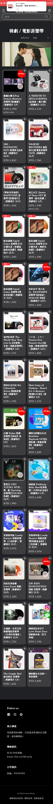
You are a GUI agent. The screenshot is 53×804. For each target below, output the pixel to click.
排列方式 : (25, 37)
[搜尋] (46, 16)
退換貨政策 (39, 798)
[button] (3, 10)
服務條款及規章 (16, 798)
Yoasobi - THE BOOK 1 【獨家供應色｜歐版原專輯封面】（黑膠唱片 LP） (27, 5)
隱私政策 (28, 798)
